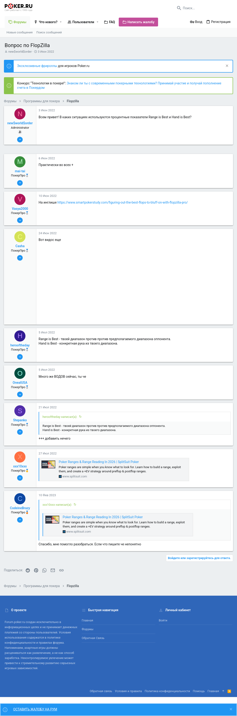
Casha (20, 246)
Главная (87, 620)
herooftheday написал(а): (60, 417)
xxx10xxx (21, 466)
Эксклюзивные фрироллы (38, 66)
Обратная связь (93, 638)
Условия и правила (128, 691)
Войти (163, 620)
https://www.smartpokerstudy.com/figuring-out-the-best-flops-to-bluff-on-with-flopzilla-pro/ (123, 202)
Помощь (199, 691)
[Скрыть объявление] (225, 66)
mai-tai (21, 171)
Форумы (88, 629)
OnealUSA (20, 382)
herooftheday (20, 345)
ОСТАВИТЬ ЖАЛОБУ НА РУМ (35, 709)
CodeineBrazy (21, 508)
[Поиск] (203, 8)
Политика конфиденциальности (167, 691)
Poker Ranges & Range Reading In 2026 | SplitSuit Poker (99, 462)
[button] (61, 22)
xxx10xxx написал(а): (58, 504)
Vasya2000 (21, 209)
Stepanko (21, 420)
